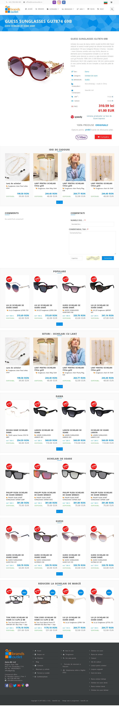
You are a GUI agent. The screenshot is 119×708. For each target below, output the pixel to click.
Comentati (108, 261)
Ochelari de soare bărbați (99, 693)
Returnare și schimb (42, 672)
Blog (91, 9)
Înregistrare (68, 657)
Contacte (39, 668)
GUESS (87, 80)
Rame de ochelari (97, 657)
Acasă (28, 9)
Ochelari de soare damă (99, 685)
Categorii (52, 9)
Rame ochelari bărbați (98, 682)
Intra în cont (68, 653)
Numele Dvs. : (77, 223)
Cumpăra (103, 139)
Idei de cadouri (96, 664)
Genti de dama (96, 676)
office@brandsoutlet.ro (34, 2)
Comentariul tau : (78, 232)
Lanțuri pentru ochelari (98, 668)
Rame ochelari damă (98, 689)
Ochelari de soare (91, 76)
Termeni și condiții (42, 676)
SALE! (100, 9)
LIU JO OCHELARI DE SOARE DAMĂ (15, 309)
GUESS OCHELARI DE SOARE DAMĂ (71, 309)
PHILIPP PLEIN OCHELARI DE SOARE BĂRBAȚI (17, 496)
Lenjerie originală (97, 672)
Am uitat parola (69, 661)
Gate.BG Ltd (56, 703)
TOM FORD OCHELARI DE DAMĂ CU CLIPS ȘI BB (17, 621)
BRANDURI (67, 9)
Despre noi (39, 657)
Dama (87, 72)
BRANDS (39, 9)
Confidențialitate (41, 679)
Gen (80, 9)
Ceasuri (93, 661)
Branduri (39, 661)
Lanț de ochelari (13, 186)
